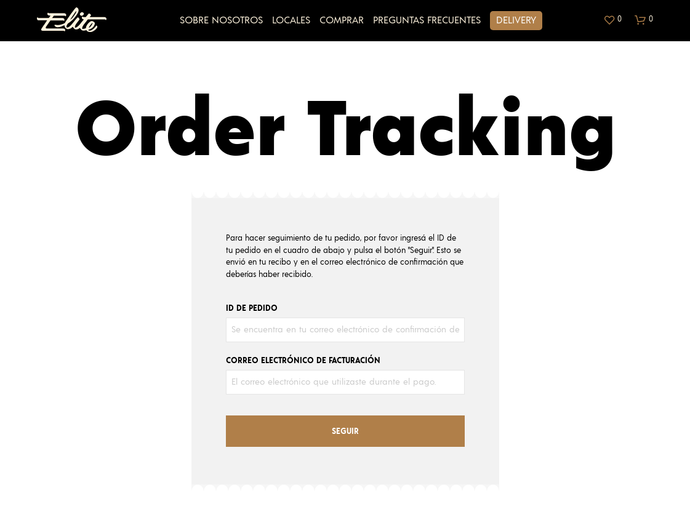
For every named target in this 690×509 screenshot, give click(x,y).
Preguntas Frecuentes (427, 20)
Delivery (516, 20)
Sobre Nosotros (221, 20)
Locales (291, 20)
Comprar (341, 20)
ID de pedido (252, 309)
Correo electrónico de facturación (303, 361)
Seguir (345, 432)
